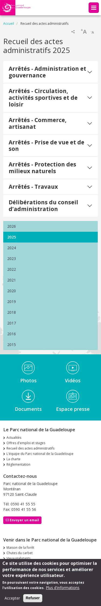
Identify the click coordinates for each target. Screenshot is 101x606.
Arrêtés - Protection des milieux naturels (42, 168)
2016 (11, 333)
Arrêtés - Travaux (33, 186)
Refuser (33, 600)
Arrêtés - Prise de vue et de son (46, 145)
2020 (11, 290)
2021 (11, 280)
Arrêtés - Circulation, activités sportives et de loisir (43, 97)
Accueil (8, 23)
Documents (28, 409)
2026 (11, 226)
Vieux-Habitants (18, 558)
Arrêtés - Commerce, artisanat (38, 123)
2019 (11, 301)
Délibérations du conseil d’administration (43, 205)
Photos (28, 380)
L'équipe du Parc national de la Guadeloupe (40, 453)
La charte (13, 459)
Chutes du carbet (19, 553)
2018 (11, 312)
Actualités (13, 437)
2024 (11, 247)
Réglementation (18, 464)
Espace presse (73, 409)
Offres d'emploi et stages (25, 443)
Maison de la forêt (20, 547)
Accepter (12, 600)
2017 (11, 323)
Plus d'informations (62, 590)
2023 (11, 258)
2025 (11, 237)
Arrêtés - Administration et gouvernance (47, 72)
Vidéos (73, 380)
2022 (11, 269)
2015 (11, 344)
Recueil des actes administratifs (30, 448)
